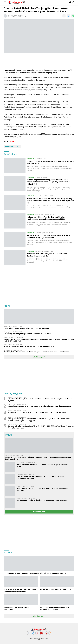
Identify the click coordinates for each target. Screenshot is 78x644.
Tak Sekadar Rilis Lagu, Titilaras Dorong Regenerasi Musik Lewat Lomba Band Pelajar (35, 573)
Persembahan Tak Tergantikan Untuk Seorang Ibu (17, 608)
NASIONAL (30, 159)
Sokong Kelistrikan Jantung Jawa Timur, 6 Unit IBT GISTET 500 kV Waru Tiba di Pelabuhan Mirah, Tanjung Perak (41, 427)
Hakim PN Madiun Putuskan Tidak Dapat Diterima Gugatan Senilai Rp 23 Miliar (43, 465)
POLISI (20, 15)
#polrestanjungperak (12, 146)
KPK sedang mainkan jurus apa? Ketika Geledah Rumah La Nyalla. (28, 334)
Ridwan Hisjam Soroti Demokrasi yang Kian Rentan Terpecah (26, 328)
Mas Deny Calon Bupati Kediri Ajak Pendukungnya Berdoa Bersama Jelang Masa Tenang (36, 352)
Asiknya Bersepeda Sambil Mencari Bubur (55, 589)
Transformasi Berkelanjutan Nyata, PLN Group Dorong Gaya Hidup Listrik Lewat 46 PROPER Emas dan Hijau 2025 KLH (50, 200)
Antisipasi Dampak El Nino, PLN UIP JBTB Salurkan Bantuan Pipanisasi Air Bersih (47, 255)
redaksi (13, 141)
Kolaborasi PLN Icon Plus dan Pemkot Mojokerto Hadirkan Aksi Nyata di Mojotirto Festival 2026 (47, 218)
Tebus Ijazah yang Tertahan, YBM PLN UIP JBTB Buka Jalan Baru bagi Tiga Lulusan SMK (48, 236)
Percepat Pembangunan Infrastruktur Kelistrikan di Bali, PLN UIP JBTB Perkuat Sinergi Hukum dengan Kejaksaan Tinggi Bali (39, 420)
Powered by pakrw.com (39, 639)
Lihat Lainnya (39, 357)
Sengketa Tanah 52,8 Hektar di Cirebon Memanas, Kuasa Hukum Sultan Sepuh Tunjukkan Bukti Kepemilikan (38, 458)
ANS (15, 15)
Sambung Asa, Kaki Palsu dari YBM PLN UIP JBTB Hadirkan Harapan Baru (50, 162)
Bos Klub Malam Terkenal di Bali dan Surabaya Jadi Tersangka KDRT (42, 500)
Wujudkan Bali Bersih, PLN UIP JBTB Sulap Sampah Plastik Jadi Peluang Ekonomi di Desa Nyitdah (40, 400)
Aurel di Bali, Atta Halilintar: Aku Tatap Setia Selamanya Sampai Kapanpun (20, 590)
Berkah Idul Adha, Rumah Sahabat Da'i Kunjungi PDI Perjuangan (54, 608)
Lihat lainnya (39, 512)
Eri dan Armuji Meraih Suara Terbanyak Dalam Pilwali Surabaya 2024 (29, 346)
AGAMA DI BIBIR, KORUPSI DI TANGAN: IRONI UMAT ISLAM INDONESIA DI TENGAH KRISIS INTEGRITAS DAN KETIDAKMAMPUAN (39, 340)
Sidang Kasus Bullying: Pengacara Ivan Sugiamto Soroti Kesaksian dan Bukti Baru (43, 489)
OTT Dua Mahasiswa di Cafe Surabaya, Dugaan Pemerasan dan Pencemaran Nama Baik (40, 477)
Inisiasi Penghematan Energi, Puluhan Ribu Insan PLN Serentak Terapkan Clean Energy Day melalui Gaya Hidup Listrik (48, 182)
